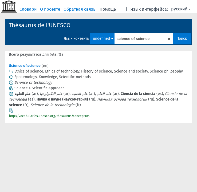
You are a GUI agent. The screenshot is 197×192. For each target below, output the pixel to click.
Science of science (25, 65)
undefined (103, 38)
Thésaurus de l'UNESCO (39, 25)
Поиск (181, 38)
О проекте (50, 9)
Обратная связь (80, 9)
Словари (28, 9)
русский (181, 8)
